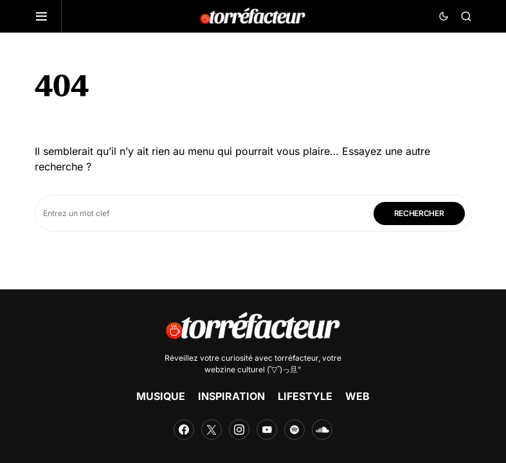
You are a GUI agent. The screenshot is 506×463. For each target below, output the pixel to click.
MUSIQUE (160, 396)
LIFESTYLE (305, 396)
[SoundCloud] (322, 429)
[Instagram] (239, 429)
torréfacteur (296, 358)
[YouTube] (267, 429)
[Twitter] (211, 429)
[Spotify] (294, 429)
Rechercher (419, 213)
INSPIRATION (231, 396)
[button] (48, 16)
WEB (357, 396)
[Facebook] (184, 429)
